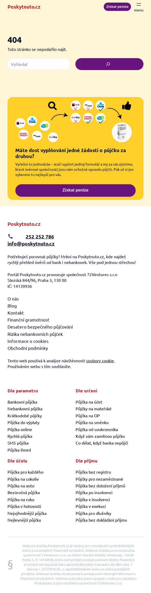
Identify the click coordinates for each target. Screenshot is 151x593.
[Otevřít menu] (138, 6)
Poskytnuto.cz (24, 6)
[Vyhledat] (109, 64)
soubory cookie (100, 360)
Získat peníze (117, 7)
